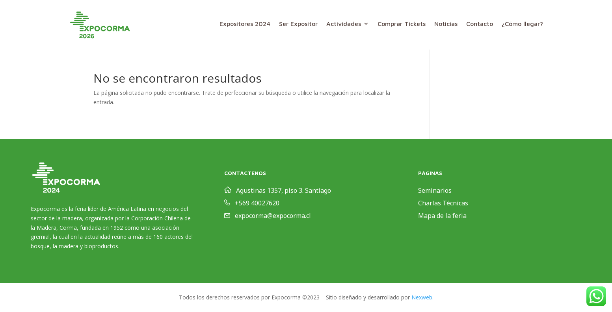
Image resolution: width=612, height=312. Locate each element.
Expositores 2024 (245, 24)
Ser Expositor (298, 24)
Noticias (446, 24)
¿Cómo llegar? (522, 24)
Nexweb (421, 297)
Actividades (343, 24)
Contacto (479, 24)
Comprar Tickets (402, 24)
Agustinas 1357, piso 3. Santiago (283, 190)
